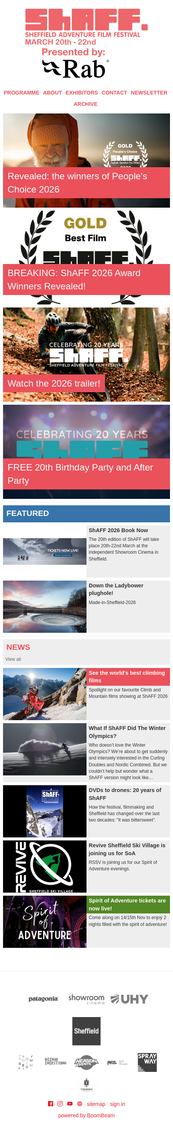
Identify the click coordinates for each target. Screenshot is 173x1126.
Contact (114, 93)
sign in (117, 1104)
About (52, 93)
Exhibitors (82, 93)
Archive (85, 104)
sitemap (96, 1104)
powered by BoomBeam (86, 1115)
